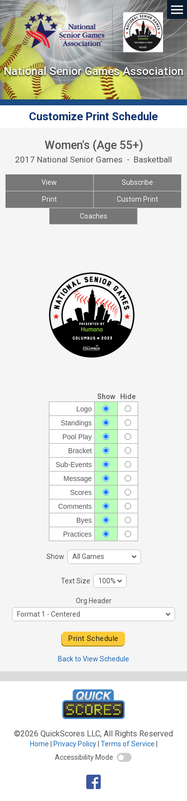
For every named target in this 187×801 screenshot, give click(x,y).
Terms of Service (128, 744)
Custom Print (137, 199)
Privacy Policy (74, 744)
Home (39, 744)
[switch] (124, 757)
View (49, 182)
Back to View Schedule (93, 659)
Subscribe (137, 182)
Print (49, 199)
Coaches (93, 216)
